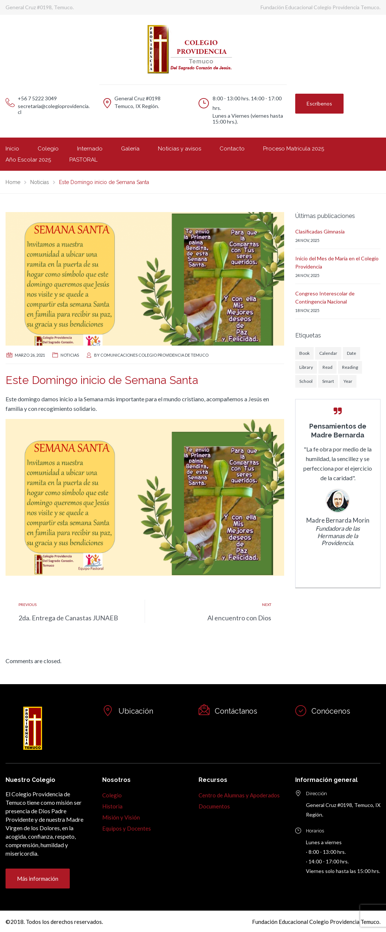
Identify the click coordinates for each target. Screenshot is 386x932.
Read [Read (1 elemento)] (327, 367)
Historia (112, 806)
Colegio (48, 148)
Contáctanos (236, 711)
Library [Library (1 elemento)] (306, 367)
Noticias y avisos (179, 148)
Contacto (232, 148)
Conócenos (330, 711)
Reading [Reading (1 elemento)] (350, 367)
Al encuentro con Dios (239, 618)
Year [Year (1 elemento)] (348, 381)
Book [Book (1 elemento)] (304, 353)
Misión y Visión (121, 817)
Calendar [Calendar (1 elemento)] (328, 353)
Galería (130, 148)
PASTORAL (83, 159)
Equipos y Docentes (126, 828)
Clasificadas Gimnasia (320, 231)
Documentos (214, 806)
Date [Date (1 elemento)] (351, 353)
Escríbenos (319, 103)
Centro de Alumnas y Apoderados (239, 795)
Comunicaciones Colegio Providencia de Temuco (154, 355)
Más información (37, 878)
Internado (90, 148)
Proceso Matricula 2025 (293, 148)
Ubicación (135, 711)
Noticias (70, 355)
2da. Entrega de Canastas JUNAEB (68, 618)
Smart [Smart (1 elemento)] (328, 381)
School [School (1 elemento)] (306, 381)
